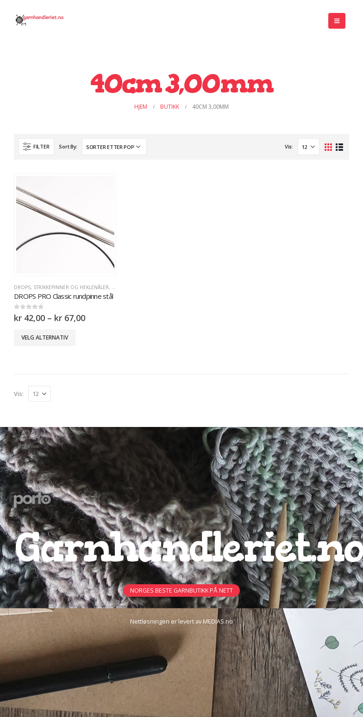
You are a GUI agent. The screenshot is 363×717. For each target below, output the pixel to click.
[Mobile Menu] (336, 21)
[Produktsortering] (114, 146)
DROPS (22, 287)
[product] (65, 225)
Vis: (289, 146)
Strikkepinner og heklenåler (71, 287)
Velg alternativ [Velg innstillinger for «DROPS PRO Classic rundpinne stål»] (44, 337)
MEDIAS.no (218, 621)
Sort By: (68, 146)
